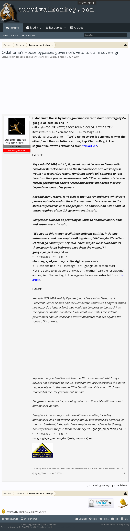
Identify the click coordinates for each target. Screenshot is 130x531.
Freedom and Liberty (26, 56)
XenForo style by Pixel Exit (64, 527)
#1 (125, 473)
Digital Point (50, 524)
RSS (124, 518)
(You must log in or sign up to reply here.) (107, 485)
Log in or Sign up (86, 2)
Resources (55, 27)
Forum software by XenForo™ (25, 527)
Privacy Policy (123, 524)
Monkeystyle (10, 518)
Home (104, 518)
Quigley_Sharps (57, 56)
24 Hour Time (29, 518)
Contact (80, 518)
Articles (78, 27)
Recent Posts (28, 35)
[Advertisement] (65, 84)
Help (93, 518)
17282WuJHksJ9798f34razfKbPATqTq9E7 (25, 512)
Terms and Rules (107, 524)
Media (34, 27)
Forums (14, 28)
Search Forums (10, 35)
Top (114, 518)
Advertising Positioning (31, 524)
